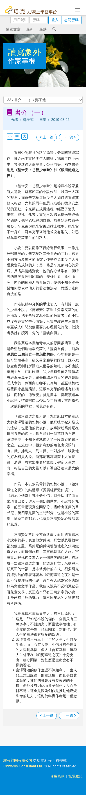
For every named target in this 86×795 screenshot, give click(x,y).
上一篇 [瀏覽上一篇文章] (46, 137)
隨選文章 (13, 29)
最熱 (43, 29)
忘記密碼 (71, 20)
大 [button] (24, 136)
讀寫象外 (24, 52)
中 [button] (17, 136)
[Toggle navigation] (77, 9)
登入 (55, 20)
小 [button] (10, 136)
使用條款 (57, 776)
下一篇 (69, 137)
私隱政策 (75, 776)
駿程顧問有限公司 (17, 760)
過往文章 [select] (43, 100)
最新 (30, 29)
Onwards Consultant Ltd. (23, 766)
